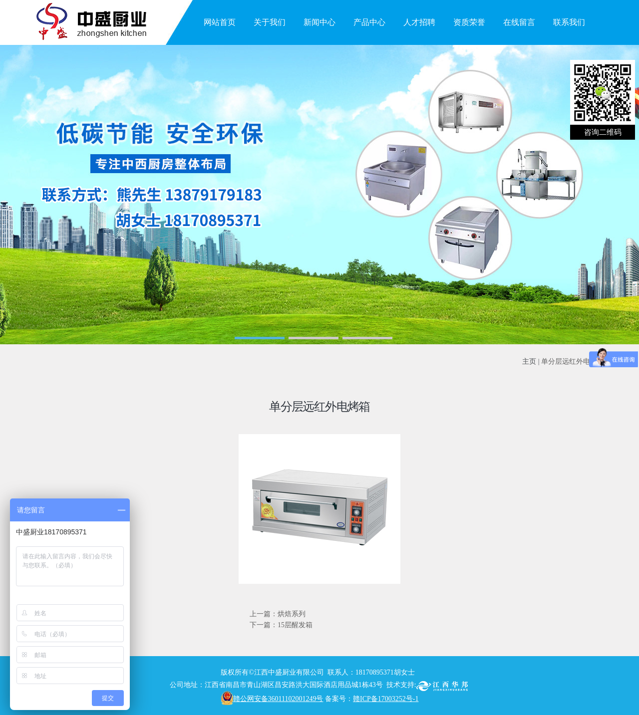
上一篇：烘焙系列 (278, 614)
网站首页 (220, 22)
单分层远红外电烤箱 (572, 361)
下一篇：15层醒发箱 (281, 625)
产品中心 (369, 22)
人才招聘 (419, 22)
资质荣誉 (469, 22)
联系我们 (569, 22)
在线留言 (519, 22)
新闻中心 (319, 22)
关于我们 (270, 22)
